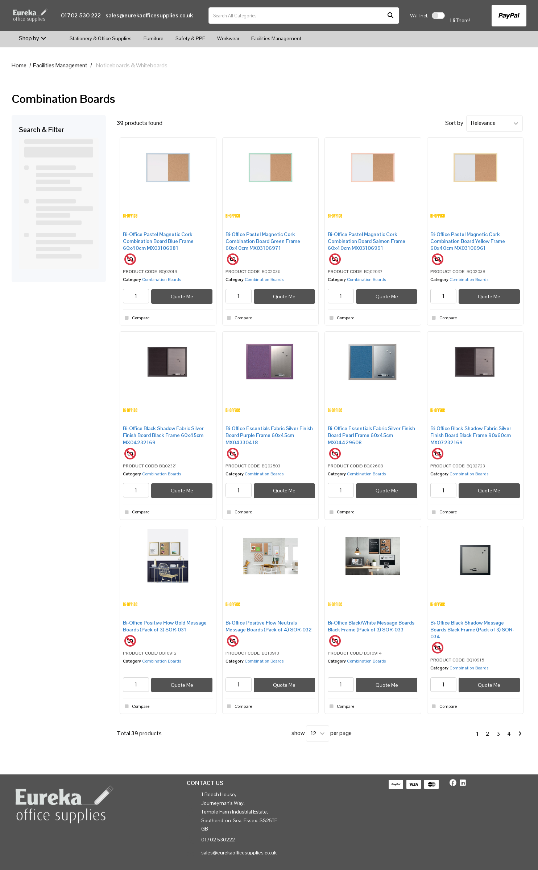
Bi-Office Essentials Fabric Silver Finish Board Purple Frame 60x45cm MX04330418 (269, 435)
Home (19, 65)
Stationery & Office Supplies (101, 38)
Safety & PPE (190, 38)
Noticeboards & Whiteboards (131, 65)
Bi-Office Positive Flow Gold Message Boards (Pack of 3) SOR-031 (165, 626)
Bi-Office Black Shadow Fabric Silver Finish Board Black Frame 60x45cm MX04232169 (163, 435)
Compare (136, 318)
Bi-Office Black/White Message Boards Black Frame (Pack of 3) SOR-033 (371, 626)
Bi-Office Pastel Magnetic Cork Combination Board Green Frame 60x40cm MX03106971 (262, 241)
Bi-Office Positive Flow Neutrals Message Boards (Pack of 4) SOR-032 (268, 626)
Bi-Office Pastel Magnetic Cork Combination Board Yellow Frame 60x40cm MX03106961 (467, 241)
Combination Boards (161, 279)
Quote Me (182, 296)
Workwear (228, 38)
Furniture (154, 38)
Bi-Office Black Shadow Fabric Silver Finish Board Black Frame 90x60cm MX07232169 (470, 435)
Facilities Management (276, 38)
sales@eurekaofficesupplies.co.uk (149, 15)
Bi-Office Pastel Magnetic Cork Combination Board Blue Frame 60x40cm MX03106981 (158, 241)
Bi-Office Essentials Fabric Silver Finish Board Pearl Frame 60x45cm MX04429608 (371, 435)
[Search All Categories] (303, 15)
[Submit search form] (390, 15)
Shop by (29, 38)
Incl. (419, 15)
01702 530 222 (81, 15)
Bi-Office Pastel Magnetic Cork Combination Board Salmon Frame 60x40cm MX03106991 (366, 241)
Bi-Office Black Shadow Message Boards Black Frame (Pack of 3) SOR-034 (472, 629)
